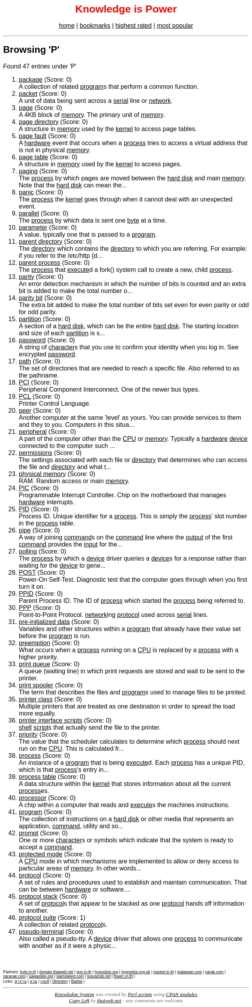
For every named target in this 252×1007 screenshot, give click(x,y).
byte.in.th (28, 972)
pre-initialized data (44, 622)
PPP (25, 607)
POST (27, 572)
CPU (129, 438)
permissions (35, 453)
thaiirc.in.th (123, 976)
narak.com (214, 972)
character (62, 347)
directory (43, 248)
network (160, 100)
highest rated (134, 25)
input (91, 544)
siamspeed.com (70, 976)
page (26, 107)
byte (133, 220)
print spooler (36, 685)
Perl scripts (140, 994)
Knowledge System (74, 994)
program (92, 86)
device (238, 438)
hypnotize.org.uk (135, 972)
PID (24, 509)
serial (120, 100)
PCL (25, 396)
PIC (24, 488)
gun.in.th (83, 972)
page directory (38, 122)
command (78, 537)
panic (26, 192)
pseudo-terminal (41, 931)
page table (33, 157)
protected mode (40, 854)
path (25, 361)
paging (28, 171)
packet (28, 93)
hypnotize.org (106, 972)
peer (25, 410)
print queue (34, 664)
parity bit (30, 298)
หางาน (21, 981)
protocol (128, 614)
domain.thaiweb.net (56, 972)
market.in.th (163, 972)
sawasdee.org (41, 976)
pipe (25, 530)
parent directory (40, 241)
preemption (34, 643)
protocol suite (37, 917)
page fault (32, 136)
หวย (33, 981)
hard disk (180, 178)
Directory (60, 981)
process (135, 143)
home (66, 25)
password (32, 340)
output (194, 537)
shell (25, 727)
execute (78, 269)
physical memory (42, 474)
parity (26, 276)
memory (73, 114)
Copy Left (79, 1000)
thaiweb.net (109, 1000)
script (40, 727)
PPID (26, 593)
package (31, 79)
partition (30, 319)
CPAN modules (181, 994)
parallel (29, 213)
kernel (124, 129)
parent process (39, 262)
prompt (28, 833)
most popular (175, 25)
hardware (37, 143)
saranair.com (14, 976)
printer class (36, 699)
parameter (33, 227)
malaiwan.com (189, 972)
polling (28, 551)
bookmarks (95, 25)
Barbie (77, 981)
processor (32, 798)
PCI (24, 382)
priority (28, 734)
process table (37, 776)
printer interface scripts (50, 720)
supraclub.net (99, 976)
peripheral (33, 431)
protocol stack (38, 896)
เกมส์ (44, 981)
